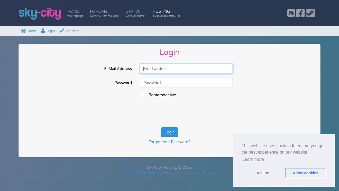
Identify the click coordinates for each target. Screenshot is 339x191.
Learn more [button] (253, 159)
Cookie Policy (202, 173)
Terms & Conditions (141, 173)
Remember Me (162, 95)
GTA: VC (136, 13)
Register (69, 31)
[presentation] (180, 112)
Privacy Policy (175, 173)
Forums (104, 13)
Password (123, 83)
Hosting (166, 13)
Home (75, 13)
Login (48, 31)
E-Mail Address (118, 69)
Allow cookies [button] (305, 173)
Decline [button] (262, 173)
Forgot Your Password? (169, 142)
